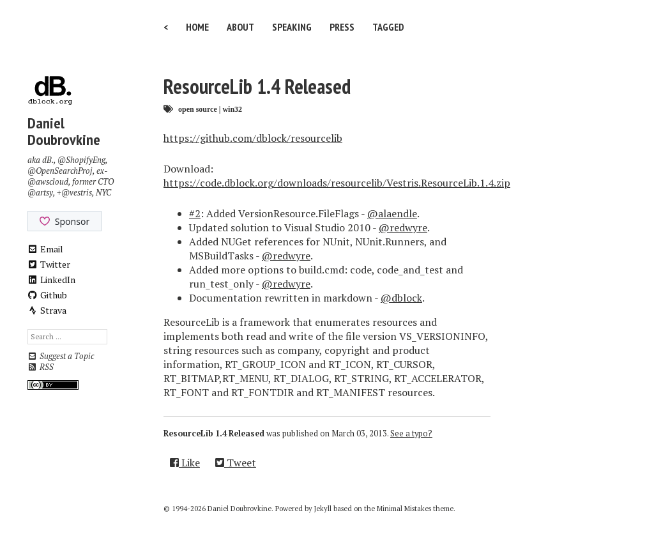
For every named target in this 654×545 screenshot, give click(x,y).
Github (47, 295)
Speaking (292, 26)
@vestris (76, 192)
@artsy (40, 192)
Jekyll (322, 508)
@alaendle (392, 213)
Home (197, 26)
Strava (47, 310)
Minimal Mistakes (404, 508)
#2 (195, 213)
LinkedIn (51, 279)
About (240, 26)
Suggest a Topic (60, 356)
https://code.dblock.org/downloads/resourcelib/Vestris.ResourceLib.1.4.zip (337, 183)
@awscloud (47, 181)
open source (197, 109)
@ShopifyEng (81, 160)
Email (45, 249)
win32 (232, 109)
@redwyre (403, 227)
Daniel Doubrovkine (63, 131)
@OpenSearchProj (60, 170)
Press (342, 26)
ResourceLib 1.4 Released (257, 86)
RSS (40, 367)
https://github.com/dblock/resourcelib (253, 138)
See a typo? (411, 433)
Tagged (388, 26)
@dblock (401, 298)
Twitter (49, 264)
